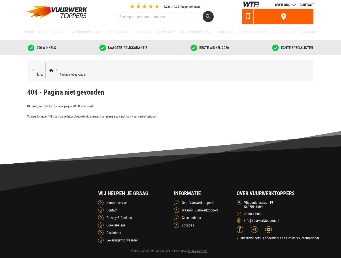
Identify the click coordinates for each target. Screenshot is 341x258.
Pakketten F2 (118, 32)
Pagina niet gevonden (73, 74)
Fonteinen (142, 32)
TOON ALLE (225, 32)
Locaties (188, 225)
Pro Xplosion (284, 32)
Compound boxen (253, 32)
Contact (307, 5)
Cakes (56, 32)
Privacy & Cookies (119, 218)
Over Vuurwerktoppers (197, 203)
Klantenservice (117, 203)
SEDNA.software (197, 251)
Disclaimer (113, 233)
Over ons (282, 5)
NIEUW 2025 (166, 32)
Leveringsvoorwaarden (122, 240)
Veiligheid (309, 32)
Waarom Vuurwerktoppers (200, 210)
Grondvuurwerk (84, 32)
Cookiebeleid (115, 225)
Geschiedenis (191, 218)
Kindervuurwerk (193, 32)
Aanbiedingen (34, 32)
